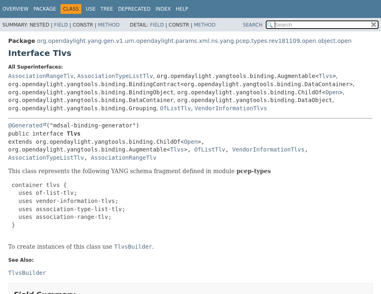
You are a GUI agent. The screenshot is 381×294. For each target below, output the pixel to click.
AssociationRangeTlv (41, 76)
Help (182, 9)
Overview (15, 9)
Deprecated (134, 9)
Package (45, 9)
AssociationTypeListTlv (115, 76)
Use (91, 9)
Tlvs (326, 76)
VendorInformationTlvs (231, 108)
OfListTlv (175, 108)
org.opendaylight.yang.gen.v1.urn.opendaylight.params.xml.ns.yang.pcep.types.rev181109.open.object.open (194, 41)
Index (163, 9)
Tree (107, 9)
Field (61, 25)
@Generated (25, 125)
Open (332, 92)
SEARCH (253, 25)
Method (109, 25)
